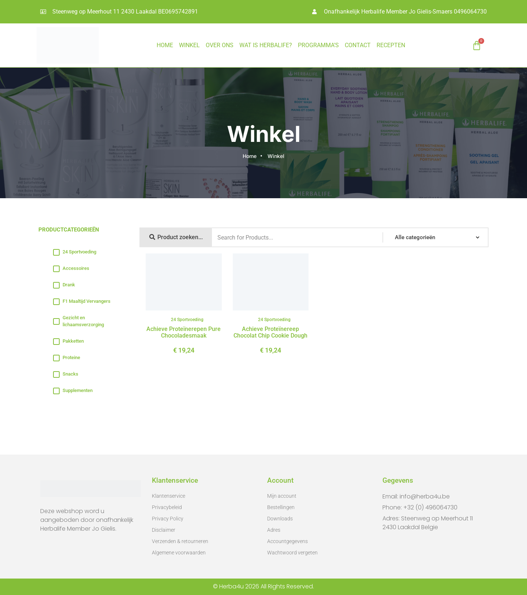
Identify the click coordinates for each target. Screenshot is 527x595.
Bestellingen (281, 507)
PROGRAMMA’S (318, 45)
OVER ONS (219, 45)
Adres (273, 530)
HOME (165, 45)
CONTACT (358, 45)
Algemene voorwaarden (179, 553)
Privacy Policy (167, 518)
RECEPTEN (391, 45)
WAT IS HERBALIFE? (265, 45)
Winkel (189, 45)
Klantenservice (168, 496)
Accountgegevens (287, 541)
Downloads (280, 518)
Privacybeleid (167, 507)
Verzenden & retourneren (180, 541)
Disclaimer (163, 530)
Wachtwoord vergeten (292, 553)
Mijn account (281, 496)
